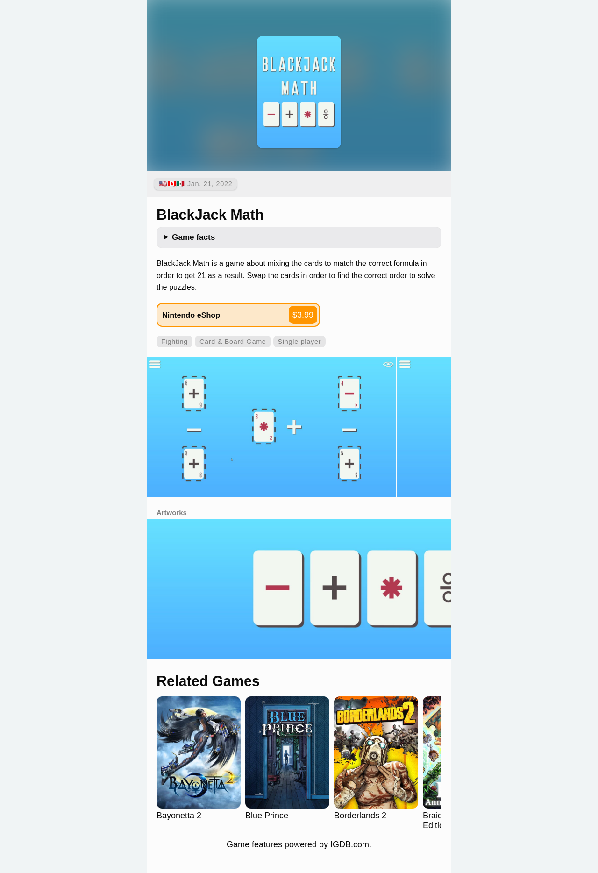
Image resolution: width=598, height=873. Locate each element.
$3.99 (302, 315)
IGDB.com (349, 844)
